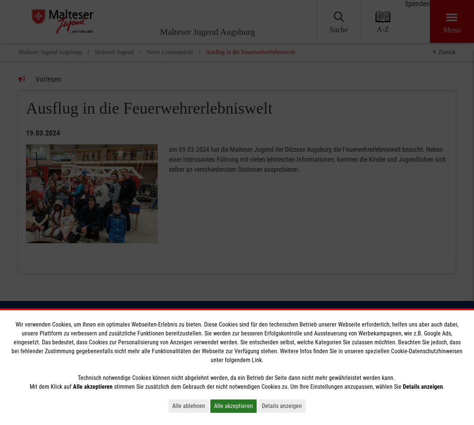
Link (257, 360)
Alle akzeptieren (233, 405)
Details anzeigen (282, 405)
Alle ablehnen (188, 405)
